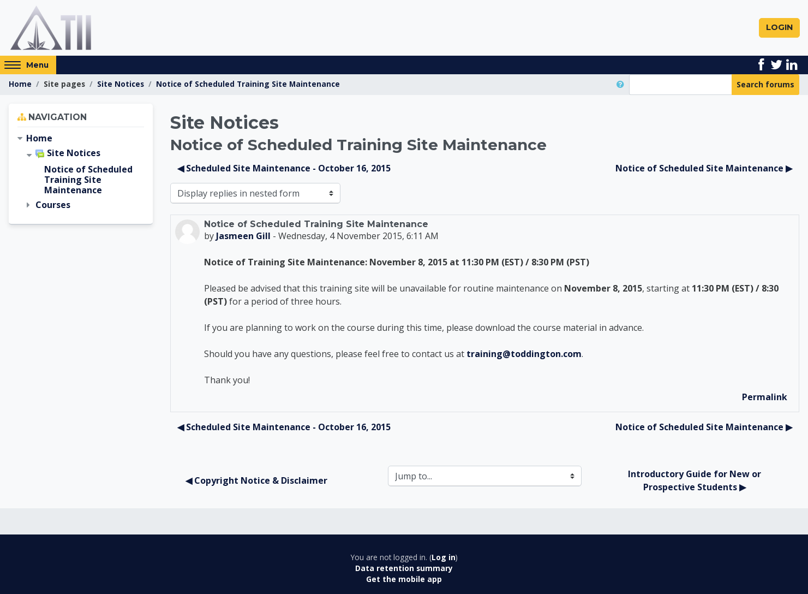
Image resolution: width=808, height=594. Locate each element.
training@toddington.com (524, 354)
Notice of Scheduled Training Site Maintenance (248, 84)
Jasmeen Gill (243, 236)
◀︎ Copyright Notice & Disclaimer (256, 480)
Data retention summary (404, 568)
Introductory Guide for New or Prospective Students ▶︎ (695, 480)
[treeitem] (80, 138)
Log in (444, 557)
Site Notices (120, 84)
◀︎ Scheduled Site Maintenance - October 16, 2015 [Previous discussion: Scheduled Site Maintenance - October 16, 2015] (284, 168)
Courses (52, 205)
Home (20, 84)
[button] (622, 84)
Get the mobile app (404, 579)
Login (779, 27)
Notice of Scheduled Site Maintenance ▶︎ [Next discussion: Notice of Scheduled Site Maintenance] (703, 168)
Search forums (765, 84)
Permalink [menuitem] (764, 397)
